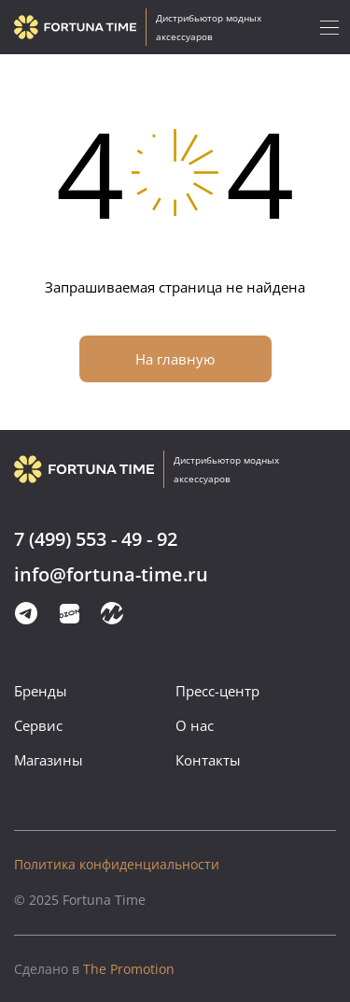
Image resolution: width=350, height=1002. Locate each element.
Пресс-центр (217, 690)
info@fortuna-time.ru (111, 575)
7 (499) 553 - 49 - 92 (95, 540)
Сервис (38, 725)
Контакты (208, 760)
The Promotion (94, 969)
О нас (194, 725)
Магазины (48, 760)
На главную (175, 359)
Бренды (40, 690)
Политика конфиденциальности (116, 864)
